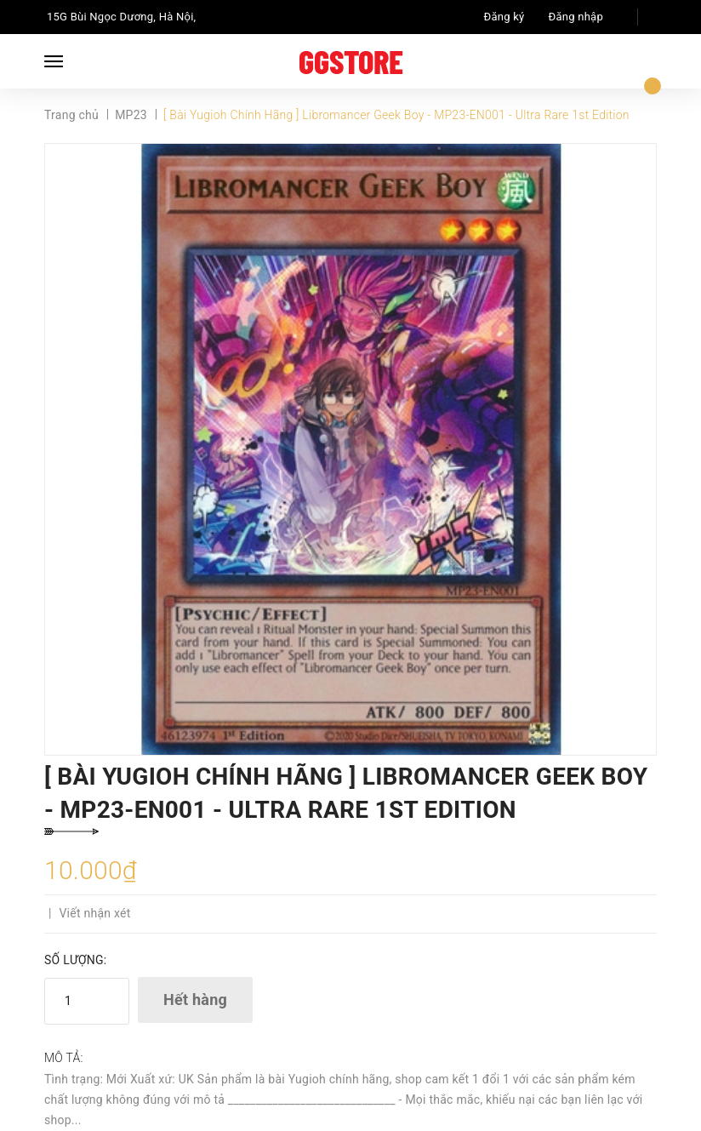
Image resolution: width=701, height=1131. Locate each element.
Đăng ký (504, 16)
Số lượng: (75, 960)
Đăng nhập (576, 16)
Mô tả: (63, 1058)
